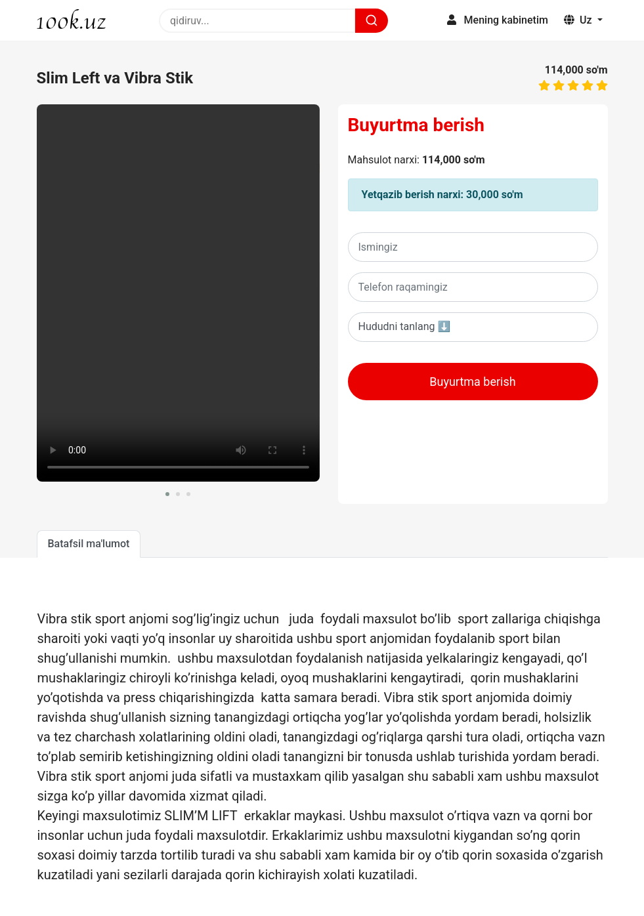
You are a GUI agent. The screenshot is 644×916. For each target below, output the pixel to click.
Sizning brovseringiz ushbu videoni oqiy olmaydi (178, 293)
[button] (167, 494)
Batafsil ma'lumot (89, 543)
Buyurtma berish (416, 125)
